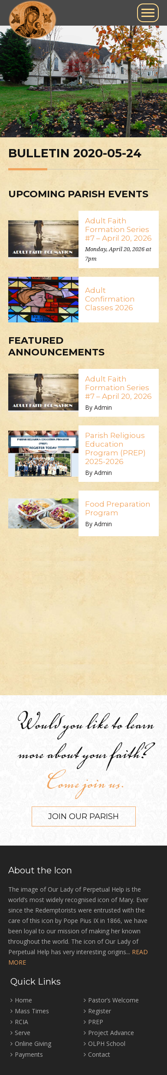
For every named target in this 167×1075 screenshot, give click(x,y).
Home (23, 1000)
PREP (95, 1022)
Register (99, 1011)
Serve (22, 1033)
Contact (99, 1054)
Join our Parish (83, 816)
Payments (29, 1054)
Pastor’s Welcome (113, 1000)
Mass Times (32, 1011)
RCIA (21, 1022)
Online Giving (33, 1043)
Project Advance (111, 1033)
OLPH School (106, 1043)
